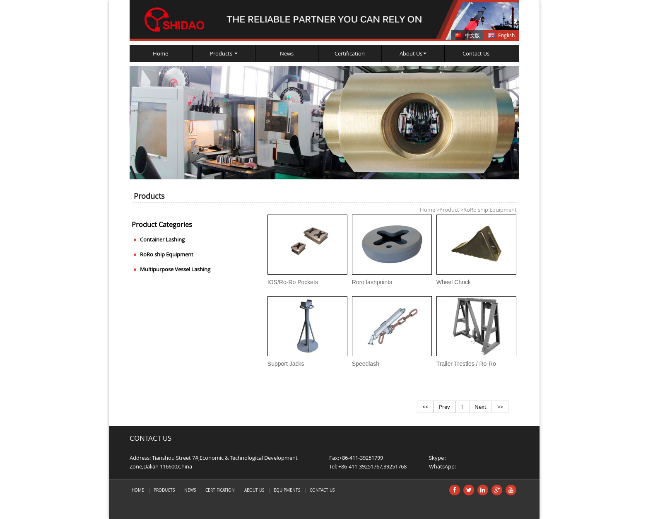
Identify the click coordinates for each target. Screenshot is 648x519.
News (287, 53)
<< (425, 406)
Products (224, 53)
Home (160, 53)
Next (481, 406)
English (506, 35)
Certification (350, 53)
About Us (413, 53)
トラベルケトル (162, 511)
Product (447, 209)
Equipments (287, 490)
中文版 (472, 35)
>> (500, 406)
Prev (444, 406)
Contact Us (476, 53)
